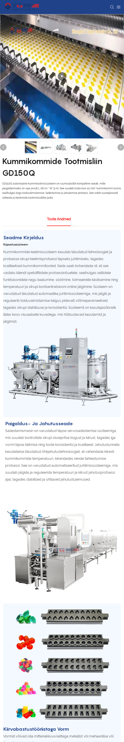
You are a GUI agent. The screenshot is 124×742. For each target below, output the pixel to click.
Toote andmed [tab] (59, 219)
